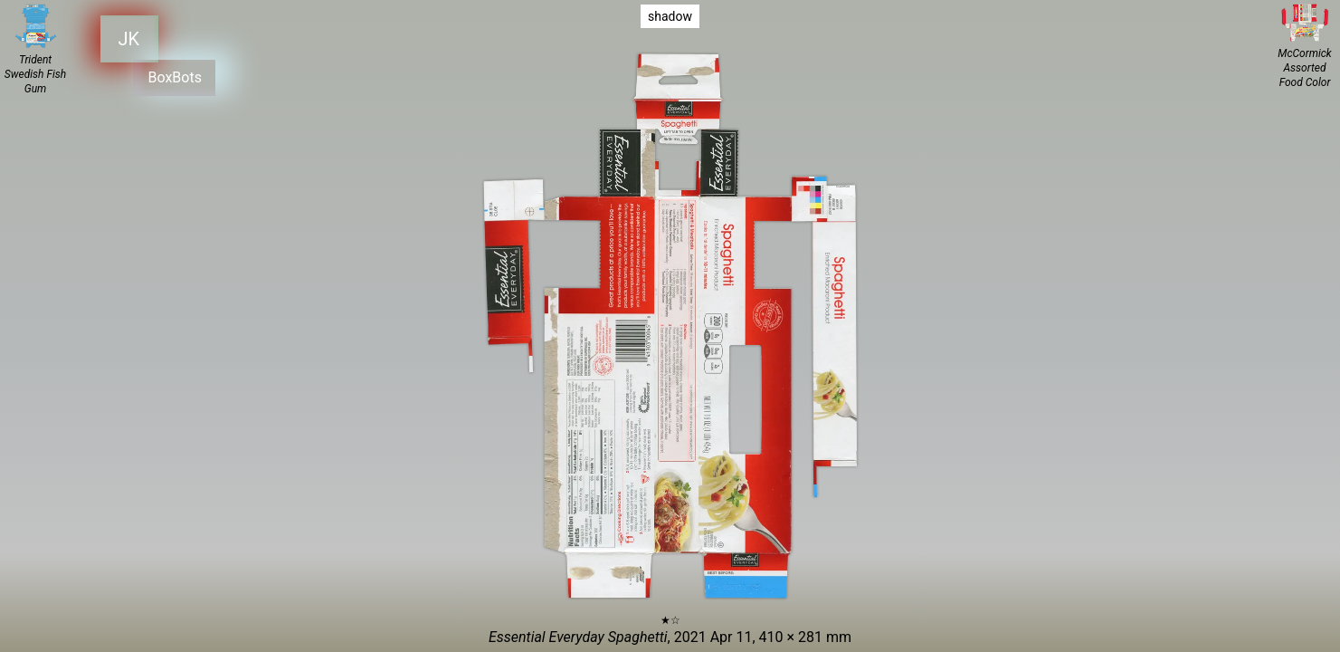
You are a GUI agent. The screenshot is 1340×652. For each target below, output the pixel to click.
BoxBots (168, 73)
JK (127, 37)
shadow (670, 16)
